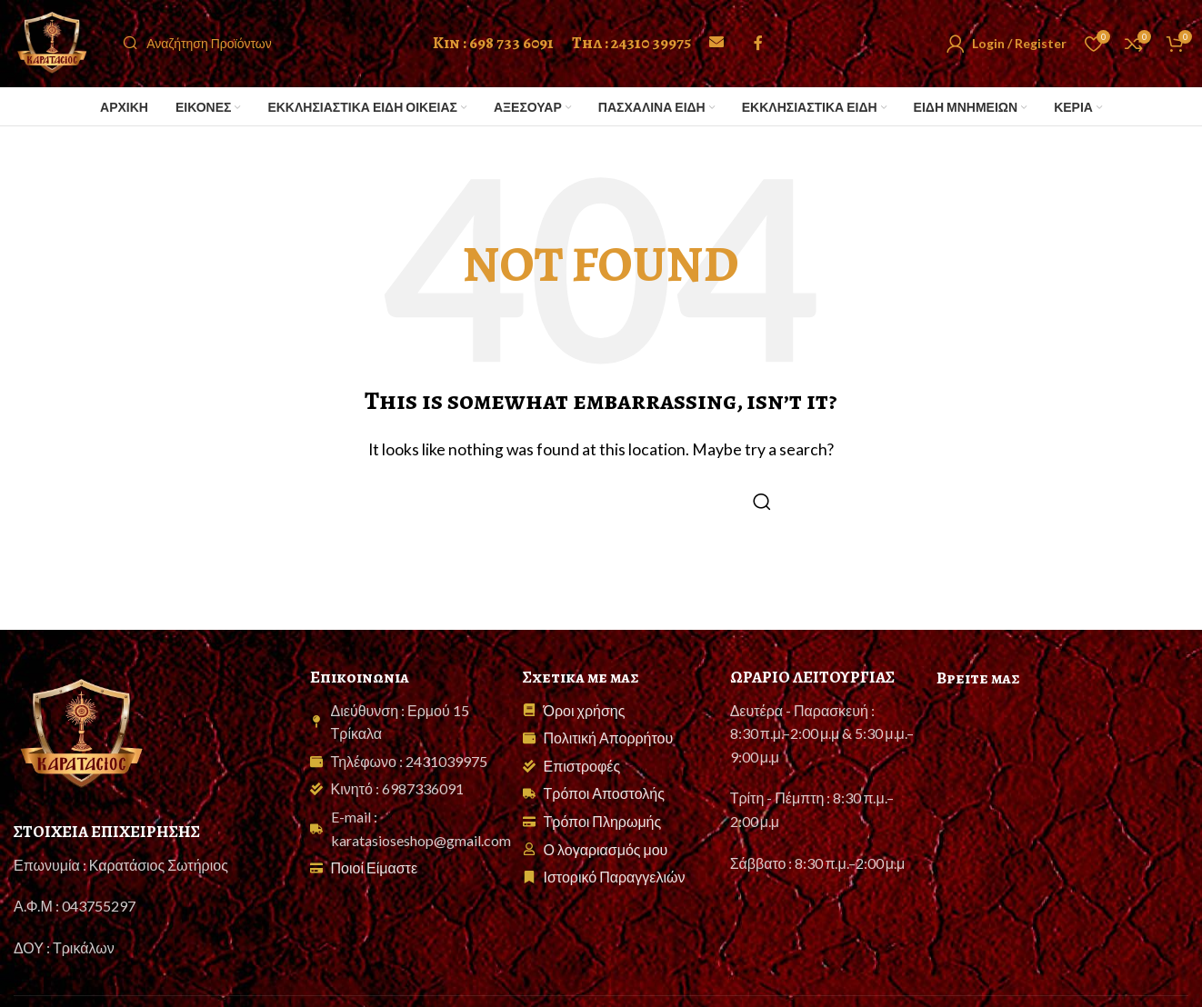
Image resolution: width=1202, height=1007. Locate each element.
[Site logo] (64, 52)
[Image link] (82, 754)
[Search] (273, 54)
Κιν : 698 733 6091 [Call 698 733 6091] (493, 54)
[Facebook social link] (758, 54)
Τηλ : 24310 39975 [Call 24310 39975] (631, 54)
